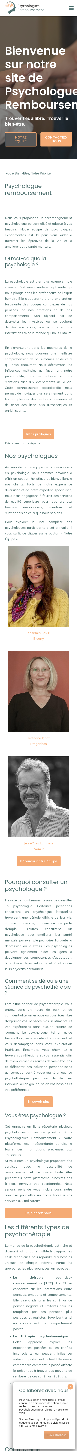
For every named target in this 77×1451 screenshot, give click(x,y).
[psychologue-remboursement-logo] (24, 8)
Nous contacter (56, 1434)
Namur (39, 849)
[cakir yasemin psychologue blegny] (38, 586)
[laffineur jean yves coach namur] (38, 796)
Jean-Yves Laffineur (38, 843)
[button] (71, 8)
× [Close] (70, 1386)
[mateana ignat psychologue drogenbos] (38, 691)
